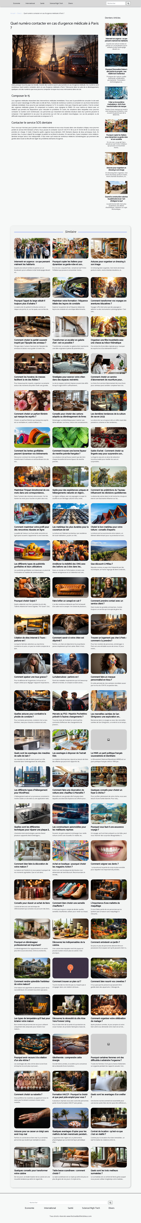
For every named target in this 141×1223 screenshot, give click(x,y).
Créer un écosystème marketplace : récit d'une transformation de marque (116, 104)
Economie (16, 3)
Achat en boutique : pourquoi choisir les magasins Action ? (69, 865)
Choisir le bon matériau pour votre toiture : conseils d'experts (106, 528)
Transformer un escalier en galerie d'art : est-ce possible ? (68, 341)
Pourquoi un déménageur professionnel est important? (27, 944)
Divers (70, 3)
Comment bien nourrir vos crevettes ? (108, 981)
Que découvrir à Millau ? (102, 564)
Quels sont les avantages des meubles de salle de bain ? (32, 754)
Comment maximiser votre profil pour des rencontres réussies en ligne (31, 528)
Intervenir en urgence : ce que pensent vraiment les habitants (116, 39)
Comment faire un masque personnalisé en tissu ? (103, 678)
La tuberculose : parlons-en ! (65, 677)
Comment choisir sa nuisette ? (28, 1094)
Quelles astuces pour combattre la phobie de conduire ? (30, 715)
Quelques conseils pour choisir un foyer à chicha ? (106, 791)
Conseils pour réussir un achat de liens (32, 903)
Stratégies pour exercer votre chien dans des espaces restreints (68, 378)
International (30, 3)
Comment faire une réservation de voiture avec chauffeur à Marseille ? (68, 791)
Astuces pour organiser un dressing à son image (116, 168)
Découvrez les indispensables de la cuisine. (68, 944)
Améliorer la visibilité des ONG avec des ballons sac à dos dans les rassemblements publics (68, 566)
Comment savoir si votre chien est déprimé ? (68, 639)
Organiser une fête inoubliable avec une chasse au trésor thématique (107, 341)
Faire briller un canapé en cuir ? (66, 601)
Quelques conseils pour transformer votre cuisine (31, 1172)
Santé (42, 3)
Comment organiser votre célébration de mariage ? (108, 1020)
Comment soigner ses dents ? (105, 864)
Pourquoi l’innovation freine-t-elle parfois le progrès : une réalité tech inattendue (116, 71)
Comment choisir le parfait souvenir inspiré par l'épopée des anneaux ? (30, 341)
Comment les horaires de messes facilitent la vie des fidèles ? (29, 378)
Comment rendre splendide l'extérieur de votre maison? (31, 983)
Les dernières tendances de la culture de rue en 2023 (108, 415)
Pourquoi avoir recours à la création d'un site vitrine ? (30, 1059)
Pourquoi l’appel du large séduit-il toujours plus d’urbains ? (29, 302)
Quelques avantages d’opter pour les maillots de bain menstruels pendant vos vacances (69, 1134)
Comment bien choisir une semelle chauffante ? (68, 904)
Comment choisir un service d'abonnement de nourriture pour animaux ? (106, 379)
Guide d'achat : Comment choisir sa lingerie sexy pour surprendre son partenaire (107, 453)
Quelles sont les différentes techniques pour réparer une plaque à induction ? (31, 830)
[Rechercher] (115, 3)
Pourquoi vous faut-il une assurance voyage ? (107, 828)
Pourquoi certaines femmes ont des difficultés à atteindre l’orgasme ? (107, 1059)
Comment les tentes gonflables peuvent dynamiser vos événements (31, 452)
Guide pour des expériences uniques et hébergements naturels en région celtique (70, 493)
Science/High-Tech (56, 3)
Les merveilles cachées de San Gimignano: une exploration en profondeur (105, 717)
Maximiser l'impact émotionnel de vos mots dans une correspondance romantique (31, 493)
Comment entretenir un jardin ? (105, 942)
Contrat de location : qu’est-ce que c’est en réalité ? (107, 1133)
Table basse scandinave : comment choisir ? (68, 1172)
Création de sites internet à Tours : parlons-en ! (30, 639)
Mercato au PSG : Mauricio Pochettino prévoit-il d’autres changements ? (69, 715)
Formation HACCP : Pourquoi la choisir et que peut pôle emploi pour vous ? (70, 1096)
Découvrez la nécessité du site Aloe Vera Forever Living (68, 1020)
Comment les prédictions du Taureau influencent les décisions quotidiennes (108, 491)
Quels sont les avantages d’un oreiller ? (108, 1096)
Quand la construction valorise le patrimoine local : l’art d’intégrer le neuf (116, 199)
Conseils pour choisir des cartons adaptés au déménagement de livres (69, 415)
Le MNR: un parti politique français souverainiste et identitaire (106, 754)
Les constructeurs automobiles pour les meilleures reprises (69, 828)
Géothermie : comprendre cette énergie (67, 1059)
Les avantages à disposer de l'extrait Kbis (69, 754)
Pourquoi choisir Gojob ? (25, 601)
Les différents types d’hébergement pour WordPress (30, 791)
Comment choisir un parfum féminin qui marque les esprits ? (31, 415)
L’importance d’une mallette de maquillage (105, 904)
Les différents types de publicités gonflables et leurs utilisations (29, 565)
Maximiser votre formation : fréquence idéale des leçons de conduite (70, 302)
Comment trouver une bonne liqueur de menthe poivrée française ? (69, 452)
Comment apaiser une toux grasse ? (30, 677)
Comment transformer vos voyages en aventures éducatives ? (108, 302)
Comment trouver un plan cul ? (66, 981)
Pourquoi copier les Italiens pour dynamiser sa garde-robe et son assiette (116, 137)
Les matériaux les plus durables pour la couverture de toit (70, 528)
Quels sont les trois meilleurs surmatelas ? (104, 1172)
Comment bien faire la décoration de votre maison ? (31, 865)
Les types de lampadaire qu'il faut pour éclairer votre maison (32, 1020)
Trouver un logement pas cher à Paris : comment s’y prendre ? (108, 639)
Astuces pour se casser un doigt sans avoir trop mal (31, 1133)
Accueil (12, 13)
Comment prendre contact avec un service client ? (107, 602)
